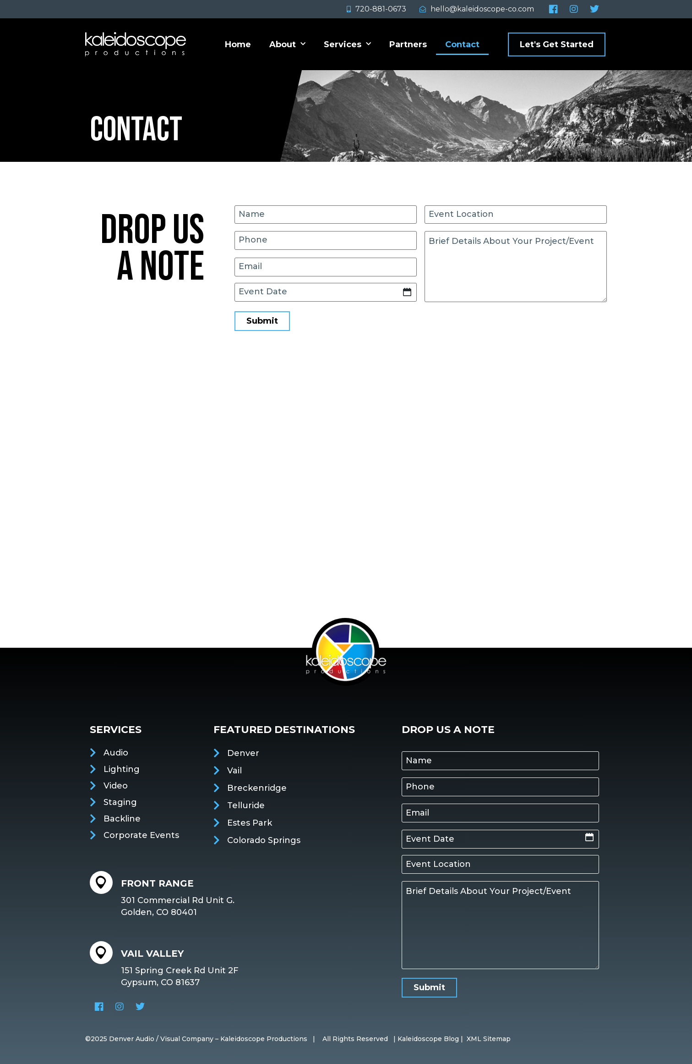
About (287, 44)
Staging (120, 802)
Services (347, 44)
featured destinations (284, 729)
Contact (462, 44)
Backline (122, 819)
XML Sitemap (489, 1039)
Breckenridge (257, 788)
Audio (116, 753)
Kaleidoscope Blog (428, 1039)
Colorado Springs (263, 840)
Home (238, 44)
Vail (234, 771)
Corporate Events (141, 835)
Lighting (122, 769)
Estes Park (249, 823)
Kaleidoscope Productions (263, 1039)
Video (116, 786)
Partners (408, 44)
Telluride (246, 805)
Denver (243, 753)
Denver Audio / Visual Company (161, 1039)
